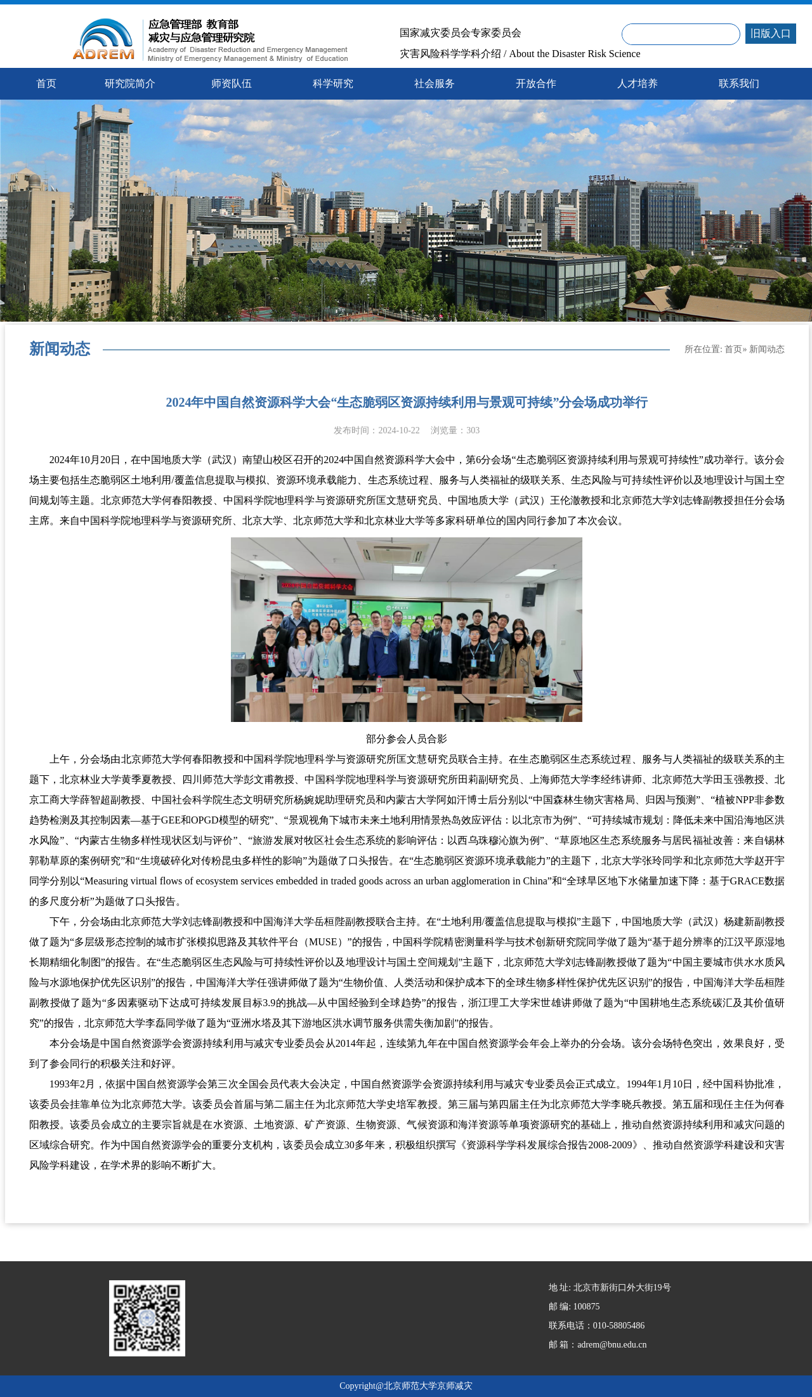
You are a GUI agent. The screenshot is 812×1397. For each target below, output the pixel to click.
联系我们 (739, 83)
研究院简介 (130, 83)
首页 (733, 349)
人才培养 (637, 83)
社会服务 (434, 83)
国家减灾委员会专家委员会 (460, 33)
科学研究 (333, 83)
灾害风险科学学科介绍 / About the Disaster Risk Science (520, 54)
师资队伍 (231, 83)
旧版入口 (770, 33)
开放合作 (536, 83)
